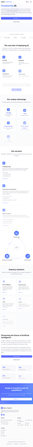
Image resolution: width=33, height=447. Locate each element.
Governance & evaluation (6, 420)
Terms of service (23, 443)
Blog (2, 432)
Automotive (20, 425)
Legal (19, 423)
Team (3, 433)
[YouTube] (4, 415)
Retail (27, 425)
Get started (16, 18)
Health (27, 423)
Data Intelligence (20, 420)
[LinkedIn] (1, 415)
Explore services (16, 22)
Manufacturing (28, 420)
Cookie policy (16, 443)
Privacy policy (9, 443)
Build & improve (5, 423)
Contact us (16, 398)
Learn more (5, 180)
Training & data (4, 421)
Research (3, 430)
